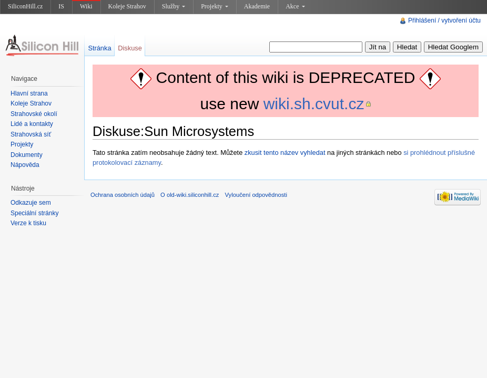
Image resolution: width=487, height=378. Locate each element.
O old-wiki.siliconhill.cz (189, 195)
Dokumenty (27, 155)
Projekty (214, 6)
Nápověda (25, 165)
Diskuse (130, 48)
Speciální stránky (34, 213)
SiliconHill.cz (25, 6)
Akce (295, 6)
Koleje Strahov (127, 6)
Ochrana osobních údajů (122, 195)
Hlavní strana (29, 93)
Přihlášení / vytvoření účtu (444, 20)
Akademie (257, 6)
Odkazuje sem (31, 202)
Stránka (99, 48)
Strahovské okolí (34, 114)
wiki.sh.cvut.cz (313, 103)
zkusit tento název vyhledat (285, 152)
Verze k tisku (28, 223)
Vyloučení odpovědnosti (256, 195)
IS (61, 6)
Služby (173, 6)
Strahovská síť (31, 134)
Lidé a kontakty (32, 124)
